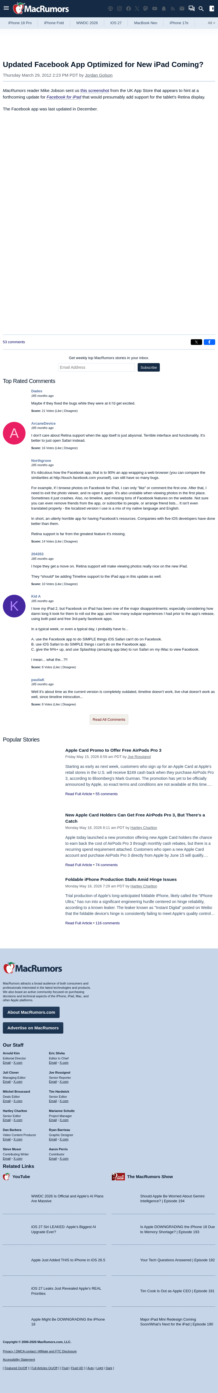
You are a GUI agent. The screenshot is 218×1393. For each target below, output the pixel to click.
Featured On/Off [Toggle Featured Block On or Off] (16, 1368)
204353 (37, 554)
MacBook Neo (145, 23)
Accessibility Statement (19, 1359)
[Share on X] (196, 342)
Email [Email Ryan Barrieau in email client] (53, 1137)
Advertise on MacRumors (33, 1026)
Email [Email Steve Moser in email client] (7, 1157)
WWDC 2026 (87, 23)
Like (59, 410)
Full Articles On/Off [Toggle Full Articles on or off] (45, 1368)
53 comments (14, 342)
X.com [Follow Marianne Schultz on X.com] (64, 1118)
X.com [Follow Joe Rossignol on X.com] (64, 1080)
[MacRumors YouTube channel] (155, 9)
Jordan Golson (99, 75)
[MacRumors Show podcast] (110, 9)
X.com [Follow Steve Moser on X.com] (18, 1157)
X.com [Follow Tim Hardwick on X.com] (64, 1099)
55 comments (106, 794)
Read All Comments (109, 719)
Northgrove (41, 460)
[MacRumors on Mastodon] (145, 9)
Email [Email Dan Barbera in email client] (7, 1137)
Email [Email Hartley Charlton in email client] (7, 1118)
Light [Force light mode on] (99, 1368)
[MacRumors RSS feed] (173, 9)
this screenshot (94, 90)
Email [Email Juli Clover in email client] (7, 1080)
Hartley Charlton (144, 828)
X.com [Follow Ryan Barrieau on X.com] (64, 1137)
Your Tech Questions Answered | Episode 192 (177, 1258)
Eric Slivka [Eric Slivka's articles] (57, 1051)
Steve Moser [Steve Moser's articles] (12, 1147)
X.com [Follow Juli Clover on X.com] (18, 1080)
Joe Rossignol (139, 757)
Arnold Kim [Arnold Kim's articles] (11, 1051)
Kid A (36, 596)
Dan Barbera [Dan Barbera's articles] (12, 1128)
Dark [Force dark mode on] (109, 1368)
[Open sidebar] (211, 9)
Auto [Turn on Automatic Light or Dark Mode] (90, 1368)
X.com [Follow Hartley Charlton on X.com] (18, 1118)
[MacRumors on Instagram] (119, 9)
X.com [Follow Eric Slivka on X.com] (64, 1061)
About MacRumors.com (31, 1010)
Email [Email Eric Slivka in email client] (53, 1061)
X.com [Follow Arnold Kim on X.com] (18, 1061)
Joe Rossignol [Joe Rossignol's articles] (59, 1071)
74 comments (106, 865)
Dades (36, 391)
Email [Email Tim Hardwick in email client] (53, 1099)
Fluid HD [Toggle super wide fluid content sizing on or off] (77, 1368)
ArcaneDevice (43, 423)
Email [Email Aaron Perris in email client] (53, 1157)
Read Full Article (78, 794)
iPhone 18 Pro (20, 23)
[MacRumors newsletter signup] (182, 9)
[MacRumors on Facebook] (128, 9)
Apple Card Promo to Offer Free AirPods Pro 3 (118, 750)
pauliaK (38, 680)
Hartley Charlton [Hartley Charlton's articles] (15, 1109)
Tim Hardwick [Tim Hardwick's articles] (59, 1090)
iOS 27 (116, 23)
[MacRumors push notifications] (164, 9)
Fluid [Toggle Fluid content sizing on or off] (65, 1368)
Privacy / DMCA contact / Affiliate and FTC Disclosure (40, 1351)
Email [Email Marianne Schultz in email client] (53, 1118)
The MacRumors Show (150, 1175)
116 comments (107, 923)
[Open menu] (6, 8)
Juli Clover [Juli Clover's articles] (11, 1071)
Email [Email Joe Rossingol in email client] (53, 1080)
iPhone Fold (54, 23)
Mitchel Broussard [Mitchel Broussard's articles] (16, 1090)
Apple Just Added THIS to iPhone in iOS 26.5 (68, 1258)
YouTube (21, 1175)
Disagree (70, 410)
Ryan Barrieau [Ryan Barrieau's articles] (59, 1128)
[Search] (203, 9)
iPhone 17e (179, 23)
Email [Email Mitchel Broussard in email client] (7, 1099)
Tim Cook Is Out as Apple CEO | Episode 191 (177, 1289)
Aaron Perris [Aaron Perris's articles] (58, 1147)
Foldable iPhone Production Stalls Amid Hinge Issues (126, 879)
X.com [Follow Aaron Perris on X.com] (64, 1157)
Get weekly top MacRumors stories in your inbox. (109, 358)
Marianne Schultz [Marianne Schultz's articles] (62, 1109)
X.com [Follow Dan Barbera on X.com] (18, 1137)
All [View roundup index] (211, 23)
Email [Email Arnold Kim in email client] (7, 1061)
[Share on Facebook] (209, 342)
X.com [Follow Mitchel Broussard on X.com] (18, 1099)
